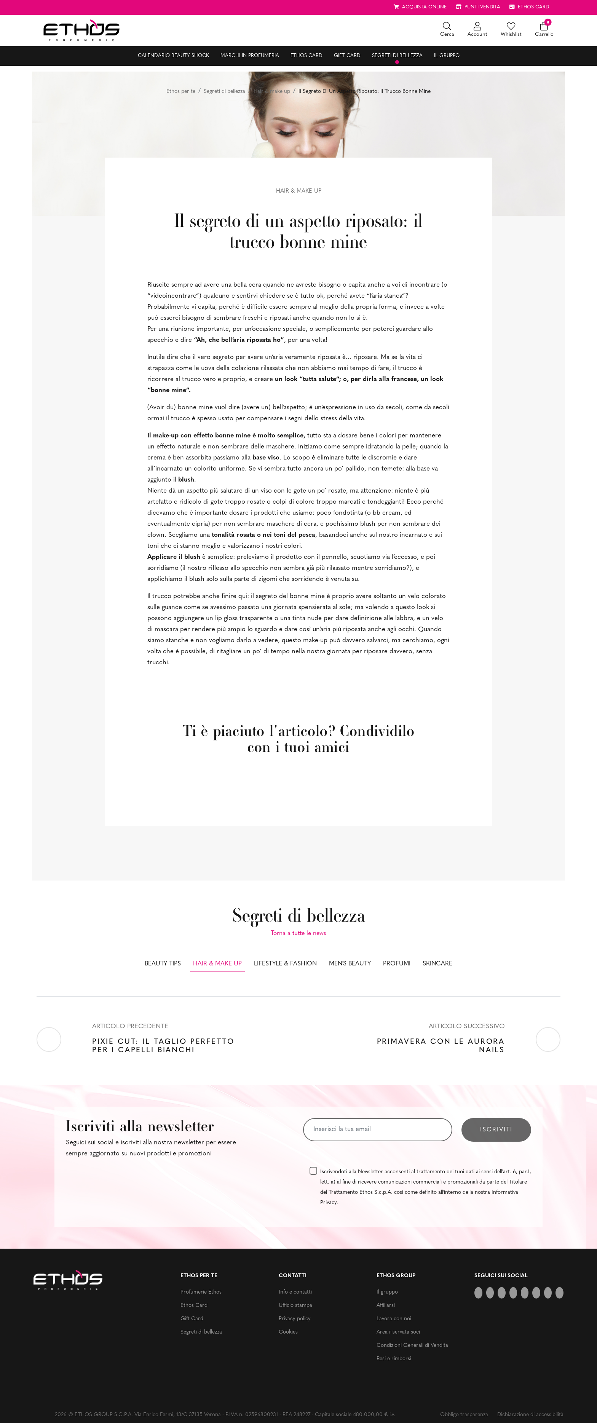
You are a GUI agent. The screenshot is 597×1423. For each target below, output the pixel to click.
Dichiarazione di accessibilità (530, 1415)
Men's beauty (350, 964)
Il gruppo (447, 55)
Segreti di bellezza (397, 55)
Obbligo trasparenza (464, 1415)
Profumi (396, 964)
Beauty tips (163, 964)
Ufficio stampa (295, 1305)
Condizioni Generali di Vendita (412, 1345)
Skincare (437, 964)
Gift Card (347, 55)
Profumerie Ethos (201, 1292)
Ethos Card (306, 55)
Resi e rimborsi (394, 1359)
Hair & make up (272, 91)
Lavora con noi (394, 1319)
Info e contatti (295, 1292)
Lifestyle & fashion (285, 964)
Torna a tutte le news (298, 933)
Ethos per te (180, 91)
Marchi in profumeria (249, 55)
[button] (447, 30)
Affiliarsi (386, 1305)
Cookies (288, 1332)
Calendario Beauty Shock (173, 55)
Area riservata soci (398, 1332)
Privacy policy (295, 1319)
